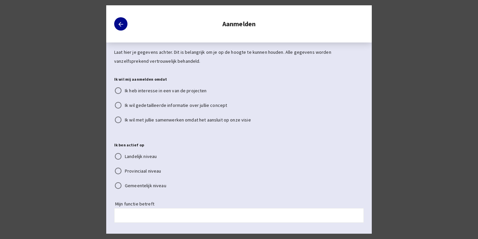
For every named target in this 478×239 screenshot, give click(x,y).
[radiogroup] (239, 105)
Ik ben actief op (129, 144)
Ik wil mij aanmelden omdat (140, 79)
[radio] (235, 90)
